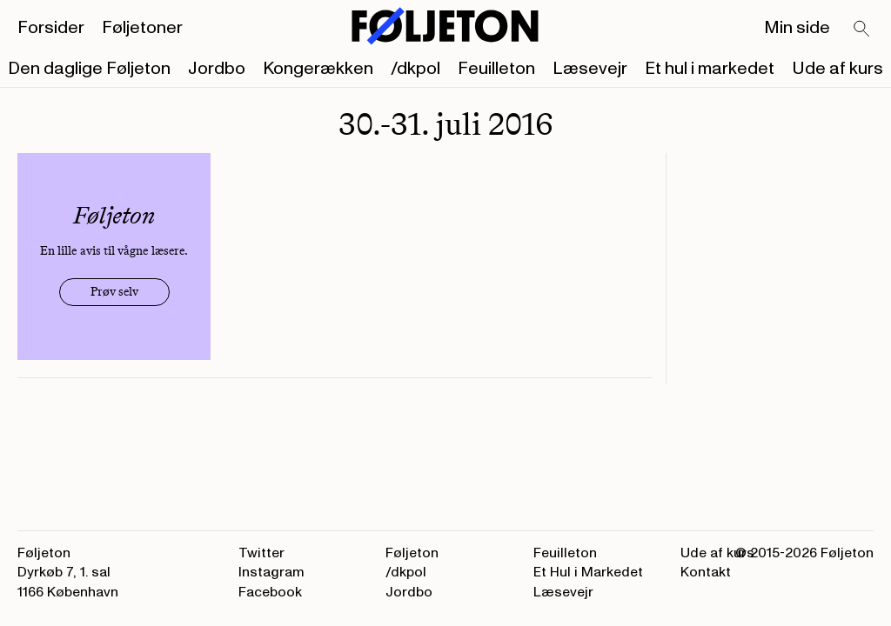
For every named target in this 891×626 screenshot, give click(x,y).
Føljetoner (142, 28)
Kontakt (705, 572)
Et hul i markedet (709, 69)
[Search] (862, 29)
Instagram (271, 572)
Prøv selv (114, 291)
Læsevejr (590, 69)
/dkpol (415, 69)
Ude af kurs (837, 69)
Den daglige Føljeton (89, 69)
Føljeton (412, 553)
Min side (797, 28)
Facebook (270, 592)
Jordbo (216, 69)
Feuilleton (496, 69)
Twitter (261, 553)
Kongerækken (318, 69)
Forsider (50, 28)
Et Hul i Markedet (588, 572)
